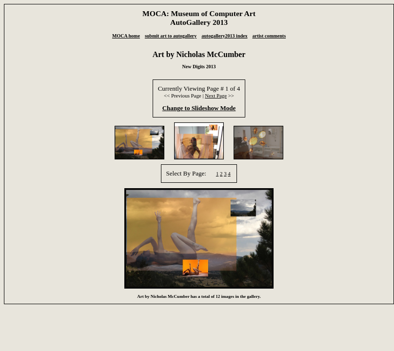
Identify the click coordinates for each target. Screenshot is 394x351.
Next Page (216, 95)
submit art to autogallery (171, 36)
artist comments (269, 36)
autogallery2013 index (224, 36)
